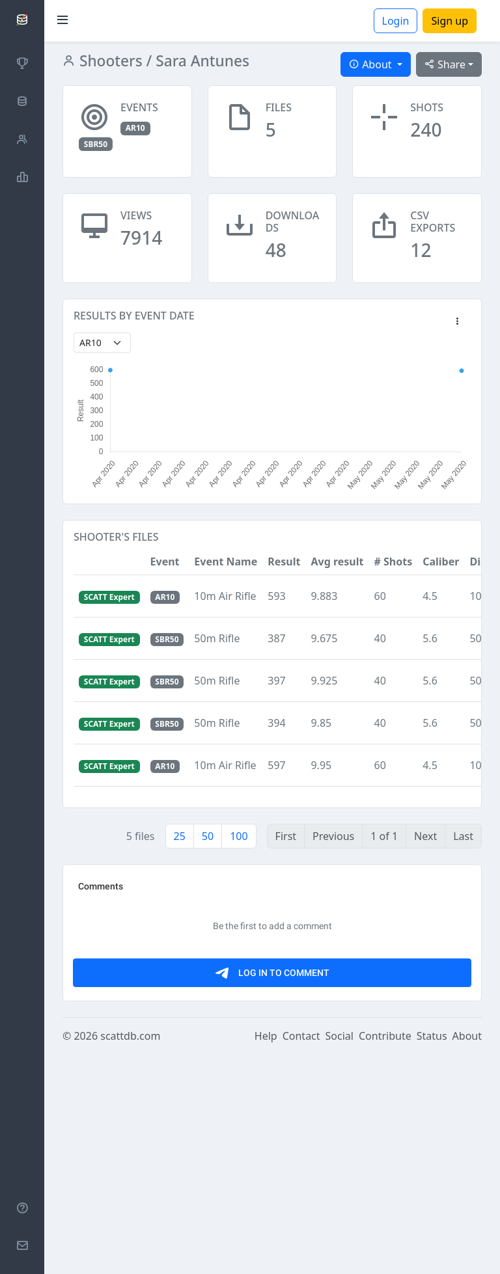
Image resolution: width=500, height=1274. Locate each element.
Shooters (109, 61)
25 (180, 836)
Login (396, 21)
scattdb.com (130, 1256)
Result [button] (284, 561)
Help (266, 1256)
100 (238, 836)
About (467, 1256)
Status (432, 1256)
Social (340, 1256)
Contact (301, 1256)
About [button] (372, 64)
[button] (457, 322)
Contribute (385, 1256)
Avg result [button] (337, 561)
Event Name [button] (225, 561)
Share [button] (444, 64)
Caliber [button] (441, 561)
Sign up (449, 21)
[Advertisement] (272, 966)
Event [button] (165, 561)
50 (208, 836)
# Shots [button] (393, 561)
